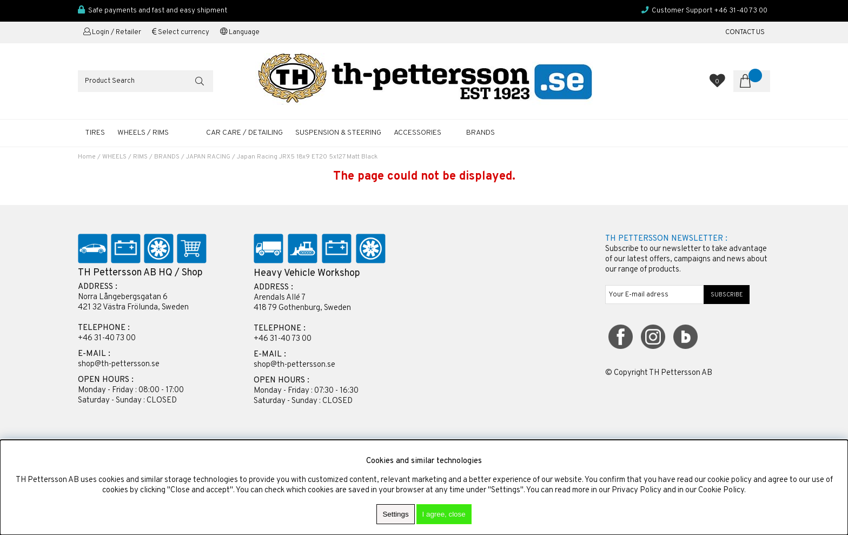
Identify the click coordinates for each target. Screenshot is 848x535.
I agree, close (444, 514)
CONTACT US (745, 32)
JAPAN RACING (208, 157)
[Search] (145, 81)
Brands (480, 132)
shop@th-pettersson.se (119, 364)
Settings (395, 514)
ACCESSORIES (417, 132)
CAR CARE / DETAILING (244, 132)
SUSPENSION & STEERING (338, 132)
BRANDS (167, 157)
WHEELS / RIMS (143, 132)
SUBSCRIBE (727, 295)
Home (87, 157)
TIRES (95, 132)
